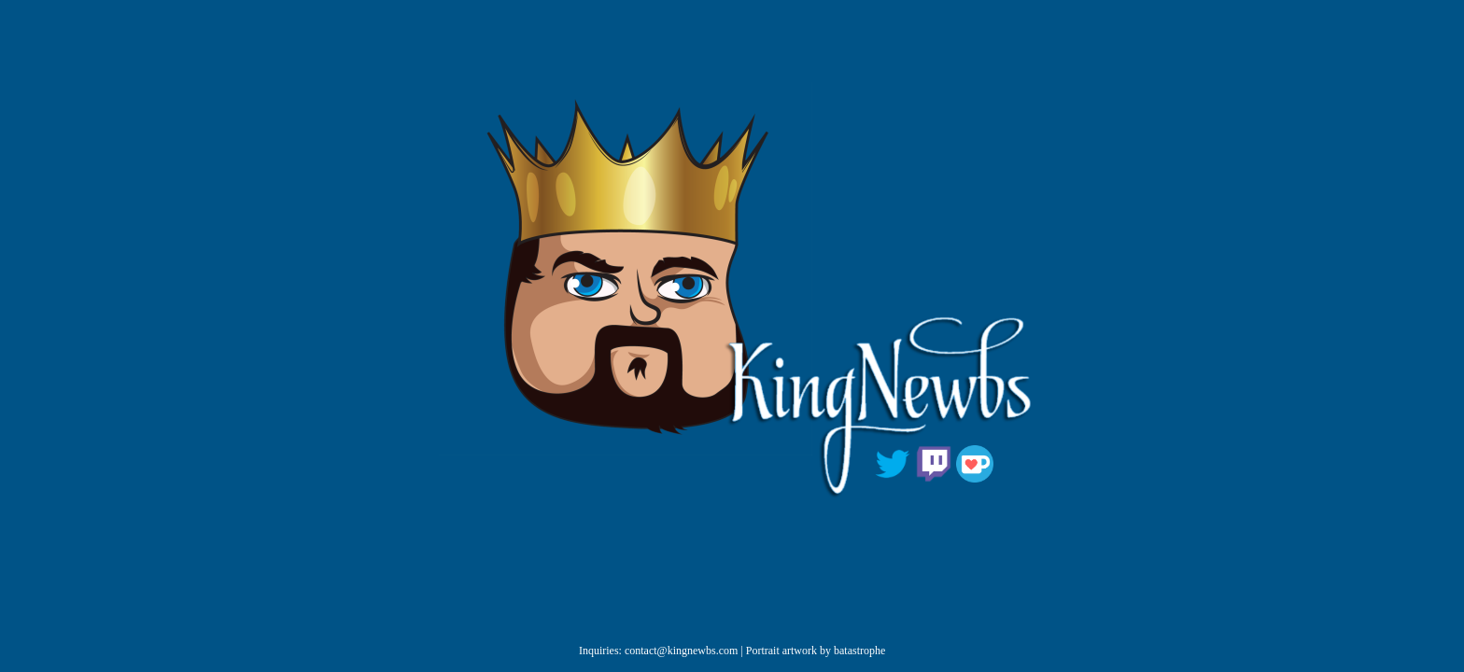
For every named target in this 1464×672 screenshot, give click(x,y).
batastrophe (859, 650)
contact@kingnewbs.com (681, 650)
